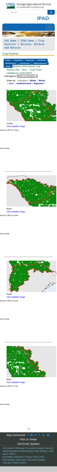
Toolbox (7, 60)
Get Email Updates (28, 443)
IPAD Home (27, 40)
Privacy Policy (31, 457)
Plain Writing (40, 451)
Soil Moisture (42, 60)
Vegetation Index (10, 63)
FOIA (11, 454)
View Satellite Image (16, 126)
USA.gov (7, 463)
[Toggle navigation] (49, 27)
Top (28, 429)
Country (8, 66)
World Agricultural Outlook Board (18, 451)
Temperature (30, 60)
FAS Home (10, 40)
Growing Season (25, 63)
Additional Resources (40, 63)
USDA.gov (20, 448)
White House (19, 463)
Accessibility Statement (12, 457)
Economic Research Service (39, 448)
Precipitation (18, 60)
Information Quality (35, 460)
